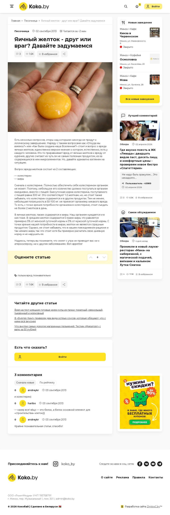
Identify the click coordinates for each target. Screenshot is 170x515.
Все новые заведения (140, 98)
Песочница (21, 31)
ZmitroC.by (153, 506)
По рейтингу (47, 382)
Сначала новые (25, 382)
